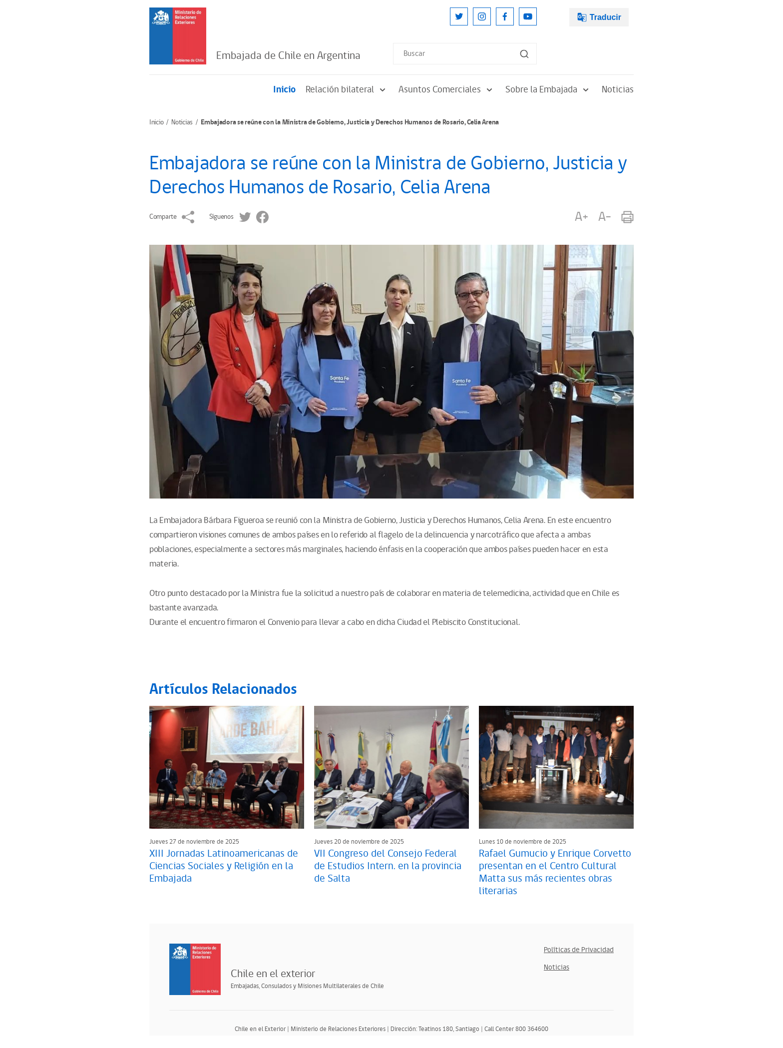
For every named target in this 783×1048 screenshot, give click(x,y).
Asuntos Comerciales (446, 89)
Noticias (618, 89)
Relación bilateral (347, 89)
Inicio (284, 89)
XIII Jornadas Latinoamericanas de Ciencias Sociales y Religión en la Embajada (223, 866)
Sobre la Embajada (548, 89)
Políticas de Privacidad (579, 950)
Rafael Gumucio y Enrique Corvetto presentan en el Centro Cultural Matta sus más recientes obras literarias (555, 872)
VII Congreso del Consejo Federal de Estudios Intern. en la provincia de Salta (387, 866)
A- (604, 217)
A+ (581, 217)
